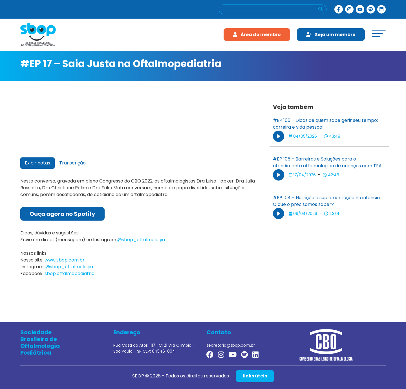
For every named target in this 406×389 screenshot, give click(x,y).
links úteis (255, 376)
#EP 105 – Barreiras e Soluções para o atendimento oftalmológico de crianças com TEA (327, 162)
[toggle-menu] (379, 33)
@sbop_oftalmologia (141, 239)
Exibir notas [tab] (37, 163)
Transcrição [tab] (72, 163)
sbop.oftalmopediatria (69, 273)
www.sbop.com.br (65, 260)
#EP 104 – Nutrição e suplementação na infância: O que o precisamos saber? (327, 201)
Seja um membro (331, 34)
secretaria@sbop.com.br (230, 345)
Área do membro (257, 34)
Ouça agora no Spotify (62, 214)
